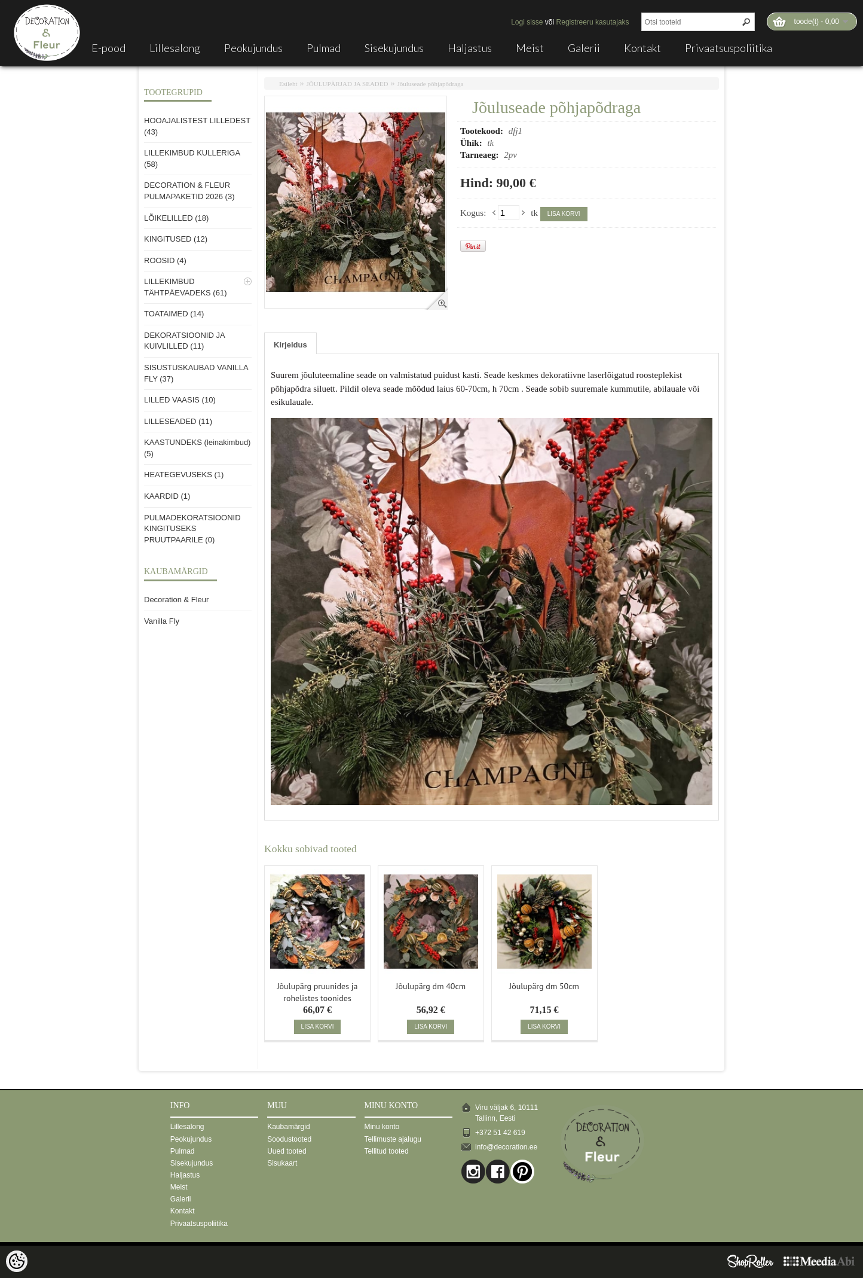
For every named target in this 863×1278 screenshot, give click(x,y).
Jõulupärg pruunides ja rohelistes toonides (317, 991)
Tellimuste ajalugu (393, 1139)
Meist (530, 47)
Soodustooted (289, 1139)
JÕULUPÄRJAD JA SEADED (347, 83)
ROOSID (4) (165, 260)
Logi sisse (527, 22)
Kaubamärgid (288, 1127)
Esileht (288, 83)
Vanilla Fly (161, 621)
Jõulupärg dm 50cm (544, 986)
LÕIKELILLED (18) (176, 217)
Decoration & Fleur (176, 599)
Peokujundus (253, 47)
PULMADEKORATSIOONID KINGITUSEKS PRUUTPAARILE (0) (192, 528)
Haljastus (470, 47)
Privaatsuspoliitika (728, 47)
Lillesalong (174, 47)
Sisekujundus (394, 47)
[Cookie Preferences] (16, 1261)
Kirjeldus (290, 344)
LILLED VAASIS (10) (180, 399)
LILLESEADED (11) (178, 421)
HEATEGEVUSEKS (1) (184, 474)
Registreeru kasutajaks (592, 22)
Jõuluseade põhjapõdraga (430, 83)
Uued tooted (286, 1151)
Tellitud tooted (387, 1151)
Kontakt (642, 47)
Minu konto (382, 1127)
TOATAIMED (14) (174, 313)
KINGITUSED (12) (175, 238)
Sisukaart (282, 1163)
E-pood (108, 47)
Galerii (584, 47)
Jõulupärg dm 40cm (431, 986)
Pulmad (324, 47)
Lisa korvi (563, 214)
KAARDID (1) (167, 496)
